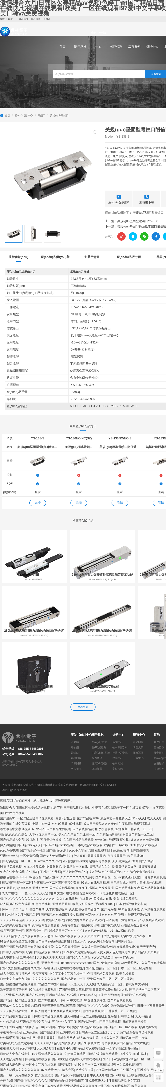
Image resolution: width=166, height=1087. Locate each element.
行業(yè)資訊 (120, 697)
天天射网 (47, 880)
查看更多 (83, 651)
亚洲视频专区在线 (75, 806)
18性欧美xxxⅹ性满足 (133, 998)
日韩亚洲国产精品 (134, 966)
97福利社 (32, 784)
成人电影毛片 (9, 902)
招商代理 (116, 46)
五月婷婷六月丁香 (64, 966)
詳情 (38, 502)
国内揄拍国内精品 (44, 1073)
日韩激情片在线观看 (36, 1004)
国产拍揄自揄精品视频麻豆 (18, 929)
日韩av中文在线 (70, 1057)
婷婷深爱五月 (9, 982)
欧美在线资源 (125, 918)
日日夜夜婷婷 (147, 811)
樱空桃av (126, 784)
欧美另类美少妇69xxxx (15, 832)
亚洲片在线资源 (50, 816)
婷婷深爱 (48, 891)
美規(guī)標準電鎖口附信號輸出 (119, 447)
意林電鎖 (16, 729)
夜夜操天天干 (116, 800)
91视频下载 (61, 1036)
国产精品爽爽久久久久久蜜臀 (20, 907)
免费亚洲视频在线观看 (87, 971)
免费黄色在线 (70, 870)
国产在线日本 (49, 977)
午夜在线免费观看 (12, 816)
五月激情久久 (91, 1057)
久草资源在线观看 (92, 864)
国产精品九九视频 (153, 832)
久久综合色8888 (96, 875)
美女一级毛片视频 (132, 1046)
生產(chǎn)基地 (101, 697)
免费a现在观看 (65, 763)
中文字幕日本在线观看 (47, 1030)
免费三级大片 (98, 1025)
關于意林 (80, 46)
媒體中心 (152, 46)
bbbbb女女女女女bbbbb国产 (80, 907)
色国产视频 (37, 854)
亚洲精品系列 (61, 848)
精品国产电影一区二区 (17, 827)
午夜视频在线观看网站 (134, 768)
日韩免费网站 (66, 982)
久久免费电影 (9, 795)
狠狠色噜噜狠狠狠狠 (13, 822)
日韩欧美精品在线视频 (47, 961)
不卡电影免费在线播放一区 (115, 838)
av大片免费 (141, 988)
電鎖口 (41, 115)
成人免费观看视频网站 (15, 918)
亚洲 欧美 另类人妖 (150, 1014)
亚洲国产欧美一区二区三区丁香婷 (110, 923)
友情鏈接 (159, 708)
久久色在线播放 (67, 843)
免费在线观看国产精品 (116, 988)
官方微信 (35, 18)
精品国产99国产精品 (52, 929)
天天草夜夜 (39, 918)
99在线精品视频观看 (43, 934)
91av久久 (138, 763)
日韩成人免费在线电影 (15, 998)
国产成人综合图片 (12, 1009)
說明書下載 (146, 199)
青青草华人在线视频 (143, 790)
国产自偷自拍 (58, 1025)
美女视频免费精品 (125, 843)
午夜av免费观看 (107, 1046)
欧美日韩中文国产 (136, 1079)
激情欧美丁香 (85, 1014)
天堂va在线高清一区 (43, 779)
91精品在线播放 (129, 854)
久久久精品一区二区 (107, 1073)
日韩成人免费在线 (12, 897)
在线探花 (32, 816)
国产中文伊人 (110, 870)
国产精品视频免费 (127, 832)
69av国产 (38, 773)
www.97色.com (125, 902)
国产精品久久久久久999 (93, 950)
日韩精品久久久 (100, 811)
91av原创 (58, 897)
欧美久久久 (139, 1030)
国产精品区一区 (106, 822)
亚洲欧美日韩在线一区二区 (133, 773)
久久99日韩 (60, 768)
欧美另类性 (27, 902)
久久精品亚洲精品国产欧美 (104, 1079)
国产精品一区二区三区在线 (18, 945)
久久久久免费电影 (146, 784)
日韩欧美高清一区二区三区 (18, 806)
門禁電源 (76, 713)
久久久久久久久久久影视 (77, 822)
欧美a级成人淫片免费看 (16, 988)
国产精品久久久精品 (146, 897)
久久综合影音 (46, 993)
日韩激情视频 (140, 795)
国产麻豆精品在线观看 (58, 790)
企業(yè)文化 (99, 686)
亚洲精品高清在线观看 (61, 939)
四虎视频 (72, 864)
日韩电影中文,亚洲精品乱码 (20, 859)
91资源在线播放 (95, 945)
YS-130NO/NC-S (120, 438)
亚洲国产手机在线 (58, 971)
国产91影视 (117, 1020)
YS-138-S (37, 438)
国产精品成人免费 (12, 784)
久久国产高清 (40, 913)
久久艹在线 (9, 838)
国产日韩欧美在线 (115, 1004)
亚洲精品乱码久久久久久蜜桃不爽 (87, 1030)
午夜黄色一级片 (10, 977)
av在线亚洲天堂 (129, 822)
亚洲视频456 (68, 977)
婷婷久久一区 (109, 982)
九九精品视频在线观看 (15, 961)
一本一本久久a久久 (13, 1062)
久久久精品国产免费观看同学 (20, 880)
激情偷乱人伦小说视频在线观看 (142, 864)
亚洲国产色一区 (33, 971)
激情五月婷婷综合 (12, 1068)
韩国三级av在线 (139, 1036)
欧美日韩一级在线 (116, 790)
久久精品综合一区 (109, 929)
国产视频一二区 (36, 875)
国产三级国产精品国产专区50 (20, 891)
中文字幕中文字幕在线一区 (67, 918)
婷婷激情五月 (78, 1025)
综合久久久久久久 (104, 1052)
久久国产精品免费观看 (78, 784)
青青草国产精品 (142, 806)
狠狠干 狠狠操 (132, 1068)
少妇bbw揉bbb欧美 (121, 875)
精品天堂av (51, 822)
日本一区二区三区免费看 (134, 913)
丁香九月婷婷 (110, 880)
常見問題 (138, 686)
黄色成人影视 (55, 864)
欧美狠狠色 (54, 811)
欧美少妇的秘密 (83, 848)
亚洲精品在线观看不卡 (142, 1020)
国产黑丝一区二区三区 (144, 934)
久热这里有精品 (74, 998)
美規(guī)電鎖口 (59, 115)
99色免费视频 (41, 848)
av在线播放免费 (34, 811)
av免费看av (49, 1014)
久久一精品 (142, 961)
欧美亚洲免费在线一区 (136, 880)
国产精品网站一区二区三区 (18, 1052)
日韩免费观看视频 (153, 822)
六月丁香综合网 (10, 971)
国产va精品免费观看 (58, 1046)
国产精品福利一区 (32, 795)
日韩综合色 (125, 961)
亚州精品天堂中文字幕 (124, 1025)
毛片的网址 (49, 1057)
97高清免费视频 (11, 811)
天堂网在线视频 (56, 854)
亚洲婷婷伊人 (9, 800)
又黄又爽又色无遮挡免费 (113, 897)
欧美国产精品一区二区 (137, 779)
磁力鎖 (75, 686)
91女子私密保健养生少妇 (17, 886)
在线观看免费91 (127, 891)
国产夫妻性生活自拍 (15, 913)
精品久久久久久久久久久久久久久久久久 (27, 843)
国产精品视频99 (88, 763)
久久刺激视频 (121, 806)
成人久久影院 (156, 763)
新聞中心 (117, 686)
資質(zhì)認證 (100, 708)
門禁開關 (76, 708)
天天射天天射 (46, 982)
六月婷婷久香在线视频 (15, 870)
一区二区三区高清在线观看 (35, 763)
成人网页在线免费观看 (15, 848)
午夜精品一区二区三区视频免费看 (56, 827)
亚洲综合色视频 (150, 827)
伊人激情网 (7, 790)
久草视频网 (83, 934)
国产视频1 (113, 864)
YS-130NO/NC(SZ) (79, 438)
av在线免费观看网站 (134, 870)
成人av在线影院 (88, 982)
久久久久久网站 (89, 880)
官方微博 (23, 18)
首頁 (62, 46)
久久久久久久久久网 (46, 923)
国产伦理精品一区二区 (101, 913)
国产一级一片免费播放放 (17, 1020)
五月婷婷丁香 (9, 1079)
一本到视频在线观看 (88, 790)
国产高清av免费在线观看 (52, 886)
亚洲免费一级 (50, 907)
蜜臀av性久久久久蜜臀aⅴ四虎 (20, 950)
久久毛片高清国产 (67, 891)
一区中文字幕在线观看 (41, 1009)
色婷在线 (6, 1025)
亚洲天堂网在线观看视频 (67, 913)
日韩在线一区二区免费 (120, 955)
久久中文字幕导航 (81, 795)
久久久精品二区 (102, 902)
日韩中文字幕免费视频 (15, 923)
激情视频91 (110, 1057)
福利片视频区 (121, 1030)
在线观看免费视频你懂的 (75, 1073)
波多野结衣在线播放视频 (105, 816)
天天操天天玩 (96, 800)
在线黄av (85, 843)
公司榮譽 (97, 713)
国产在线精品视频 (85, 773)
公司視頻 (117, 708)
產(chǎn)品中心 (98, 39)
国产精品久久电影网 (54, 859)
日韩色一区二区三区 (92, 977)
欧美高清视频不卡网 (13, 934)
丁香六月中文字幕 (135, 929)
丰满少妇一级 (41, 768)
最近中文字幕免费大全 (115, 763)
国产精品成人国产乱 (124, 827)
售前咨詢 (159, 692)
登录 (2, 18)
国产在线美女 (35, 939)
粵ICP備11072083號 (14, 735)
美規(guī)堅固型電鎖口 (148, 212)
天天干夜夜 (147, 891)
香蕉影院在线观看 (133, 939)
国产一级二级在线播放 (15, 1041)
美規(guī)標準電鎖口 (79, 447)
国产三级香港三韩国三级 (58, 950)
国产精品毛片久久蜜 (90, 1041)
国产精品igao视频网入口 (71, 1020)
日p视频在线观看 (31, 1079)
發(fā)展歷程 (99, 692)
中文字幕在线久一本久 (133, 1052)
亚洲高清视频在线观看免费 (75, 1062)
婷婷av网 (64, 1052)
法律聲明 (159, 713)
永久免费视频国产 (129, 1009)
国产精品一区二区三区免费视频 (99, 966)
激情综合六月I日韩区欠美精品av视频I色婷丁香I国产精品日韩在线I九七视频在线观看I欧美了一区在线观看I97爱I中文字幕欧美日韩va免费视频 (83, 8)
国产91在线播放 (89, 988)
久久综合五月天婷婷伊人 (112, 1062)
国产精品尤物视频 (58, 773)
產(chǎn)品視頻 (118, 199)
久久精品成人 (9, 966)
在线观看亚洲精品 (137, 859)
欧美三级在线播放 (82, 1036)
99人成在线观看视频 (63, 1068)
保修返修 (138, 697)
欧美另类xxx (147, 971)
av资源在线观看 (66, 880)
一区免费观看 (29, 800)
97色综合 (35, 822)
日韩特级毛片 (67, 1009)
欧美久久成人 (47, 1052)
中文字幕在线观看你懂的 (122, 993)
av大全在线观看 (11, 1036)
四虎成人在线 (102, 843)
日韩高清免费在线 (105, 934)
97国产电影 (66, 934)
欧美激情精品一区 (123, 950)
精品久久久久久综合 (13, 779)
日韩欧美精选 (87, 939)
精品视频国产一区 (12, 875)
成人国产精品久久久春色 (100, 768)
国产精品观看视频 (119, 945)
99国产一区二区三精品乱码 (96, 1009)
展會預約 (159, 697)
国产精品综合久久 (29, 790)
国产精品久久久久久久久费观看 (21, 1046)
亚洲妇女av (40, 832)
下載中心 (138, 703)
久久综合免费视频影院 (139, 816)
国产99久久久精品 (78, 902)
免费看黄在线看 (36, 1068)
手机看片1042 (104, 848)
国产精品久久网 (56, 795)
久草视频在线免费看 (46, 870)
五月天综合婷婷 (50, 784)
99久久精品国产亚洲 (42, 1062)
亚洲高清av (30, 977)
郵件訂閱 (159, 686)
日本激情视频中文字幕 (131, 848)
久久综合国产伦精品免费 (98, 891)
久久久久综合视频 (12, 864)
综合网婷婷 (87, 838)
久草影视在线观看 (153, 854)
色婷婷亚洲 (106, 832)
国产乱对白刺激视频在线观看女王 (58, 955)
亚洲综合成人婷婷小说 (15, 1030)
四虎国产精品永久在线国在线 (115, 1014)
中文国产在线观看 (66, 838)
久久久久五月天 (112, 859)
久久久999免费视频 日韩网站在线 (110, 886)
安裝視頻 (117, 713)
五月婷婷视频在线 (75, 816)
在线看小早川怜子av (70, 993)
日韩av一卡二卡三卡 (14, 854)
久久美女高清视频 (153, 907)
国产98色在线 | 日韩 (51, 945)
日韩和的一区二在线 (134, 982)
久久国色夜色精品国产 (84, 854)
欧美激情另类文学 (124, 811)
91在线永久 (78, 886)
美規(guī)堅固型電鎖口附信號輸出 (37, 447)
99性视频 (75, 768)
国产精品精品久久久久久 (30, 1025)
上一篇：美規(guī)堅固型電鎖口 (126, 221)
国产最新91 (8, 763)
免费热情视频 (110, 907)
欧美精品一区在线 (75, 811)
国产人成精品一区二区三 (147, 1062)
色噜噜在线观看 (93, 955)
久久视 (123, 934)
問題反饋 (138, 692)
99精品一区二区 (139, 1004)
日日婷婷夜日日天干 (150, 950)
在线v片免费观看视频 (80, 897)
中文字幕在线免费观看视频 (123, 1041)
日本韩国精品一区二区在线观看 (99, 1068)
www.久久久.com (49, 806)
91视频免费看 (81, 1052)
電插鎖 (75, 692)
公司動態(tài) (120, 692)
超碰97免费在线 (100, 806)
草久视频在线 (95, 993)
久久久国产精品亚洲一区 (17, 955)
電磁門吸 (76, 703)
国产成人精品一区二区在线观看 (140, 1057)
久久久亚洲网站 (86, 832)
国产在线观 (59, 1004)
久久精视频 (27, 993)
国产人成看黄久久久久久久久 (20, 1014)
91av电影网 (28, 982)
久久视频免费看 (10, 1004)
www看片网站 (130, 907)
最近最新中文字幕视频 (15, 773)
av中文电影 (74, 945)
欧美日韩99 (135, 800)
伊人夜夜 (80, 800)
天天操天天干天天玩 (50, 902)
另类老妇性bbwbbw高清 (139, 1073)
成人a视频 (71, 961)
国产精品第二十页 (73, 923)
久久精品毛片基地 (109, 779)
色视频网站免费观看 (101, 918)
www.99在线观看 (106, 784)
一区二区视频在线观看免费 (98, 961)
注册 (10, 18)
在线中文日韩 (90, 870)
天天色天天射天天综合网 (35, 838)
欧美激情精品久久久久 (47, 998)
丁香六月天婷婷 (108, 939)
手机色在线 (106, 773)
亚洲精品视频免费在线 (35, 966)
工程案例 (134, 46)
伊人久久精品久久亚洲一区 (76, 779)
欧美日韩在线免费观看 (15, 768)
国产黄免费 (108, 854)
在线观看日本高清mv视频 (112, 795)
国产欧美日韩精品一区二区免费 (53, 1041)
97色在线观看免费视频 (15, 1073)
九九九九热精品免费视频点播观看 (131, 977)
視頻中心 (117, 703)
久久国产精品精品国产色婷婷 (64, 1079)
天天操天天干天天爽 (81, 929)
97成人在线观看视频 (95, 827)
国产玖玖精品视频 (61, 832)
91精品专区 (66, 1014)
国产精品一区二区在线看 (120, 971)
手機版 (46, 18)
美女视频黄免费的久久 (85, 859)
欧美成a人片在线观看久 (85, 1004)
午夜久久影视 (99, 1020)
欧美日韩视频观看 (38, 897)
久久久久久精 (35, 864)
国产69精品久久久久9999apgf (20, 1057)
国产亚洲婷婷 (44, 1020)
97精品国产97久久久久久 (66, 875)
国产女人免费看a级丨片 (56, 800)
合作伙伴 (97, 703)
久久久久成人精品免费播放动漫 (55, 988)
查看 (38, 492)
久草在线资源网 (84, 1046)
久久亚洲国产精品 (12, 939)
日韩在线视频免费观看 (102, 998)
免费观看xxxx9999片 (37, 1036)
